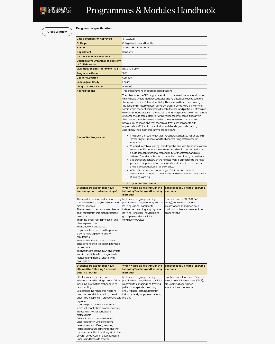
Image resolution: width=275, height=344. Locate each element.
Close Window (57, 31)
